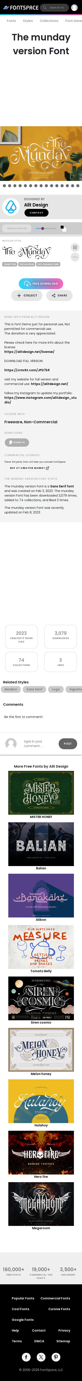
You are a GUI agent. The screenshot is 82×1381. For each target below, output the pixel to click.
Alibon (41, 919)
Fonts (11, 21)
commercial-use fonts (41, 1276)
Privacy (64, 1330)
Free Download (41, 283)
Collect (26, 295)
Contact (36, 212)
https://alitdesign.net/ (49, 384)
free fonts (13, 1274)
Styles (28, 21)
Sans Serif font (62, 486)
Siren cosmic (41, 1022)
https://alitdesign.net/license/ (29, 352)
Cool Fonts (20, 1309)
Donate (17, 443)
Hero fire (41, 1176)
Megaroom (41, 1228)
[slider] (42, 228)
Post (68, 744)
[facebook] (26, 1357)
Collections (49, 21)
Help (15, 1330)
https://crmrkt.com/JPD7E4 (27, 370)
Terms (17, 1341)
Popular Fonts (23, 1298)
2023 (21, 633)
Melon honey (41, 1074)
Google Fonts (23, 1320)
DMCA (39, 1341)
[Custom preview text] (16, 228)
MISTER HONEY (41, 817)
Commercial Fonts (55, 1298)
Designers (68, 1274)
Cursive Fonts (59, 1309)
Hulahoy (41, 1125)
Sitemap (63, 1341)
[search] (54, 8)
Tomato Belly (41, 971)
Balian (41, 868)
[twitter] (41, 1357)
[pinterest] (56, 1357)
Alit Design (36, 205)
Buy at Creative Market (29, 468)
